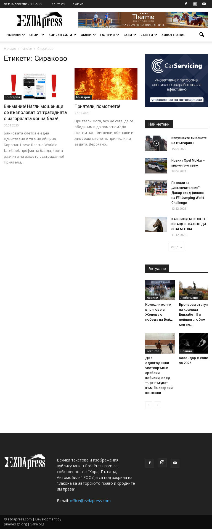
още (176, 247)
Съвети (149, 35)
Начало (10, 48)
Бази (129, 35)
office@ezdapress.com (90, 500)
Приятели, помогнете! (97, 106)
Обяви (88, 35)
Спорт (36, 35)
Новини (15, 35)
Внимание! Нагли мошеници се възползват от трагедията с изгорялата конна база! (35, 112)
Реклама (77, 4)
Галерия (109, 35)
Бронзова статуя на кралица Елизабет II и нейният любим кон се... (193, 314)
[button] (201, 35)
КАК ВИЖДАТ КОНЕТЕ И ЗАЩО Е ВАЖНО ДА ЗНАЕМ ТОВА (188, 224)
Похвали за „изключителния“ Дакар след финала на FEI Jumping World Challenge (187, 193)
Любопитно (189, 298)
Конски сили (62, 35)
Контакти (58, 4)
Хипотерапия (173, 35)
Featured (153, 351)
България (13, 97)
